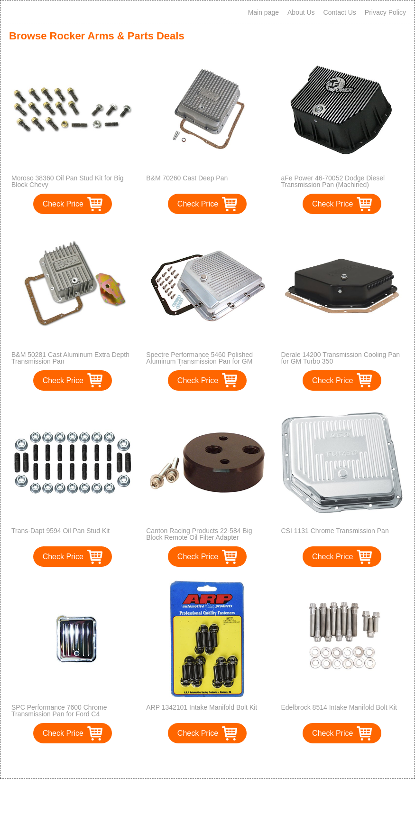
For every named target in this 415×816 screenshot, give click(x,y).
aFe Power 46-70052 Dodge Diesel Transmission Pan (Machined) (333, 181)
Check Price (63, 204)
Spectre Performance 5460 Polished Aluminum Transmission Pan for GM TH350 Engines (199, 361)
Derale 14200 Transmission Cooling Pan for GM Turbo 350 (340, 358)
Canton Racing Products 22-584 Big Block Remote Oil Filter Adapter (199, 534)
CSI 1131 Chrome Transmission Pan (334, 531)
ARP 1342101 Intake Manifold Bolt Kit (201, 707)
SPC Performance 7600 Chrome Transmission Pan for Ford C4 (59, 710)
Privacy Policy (385, 12)
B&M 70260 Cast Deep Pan (187, 178)
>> (225, 762)
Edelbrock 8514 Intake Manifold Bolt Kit (339, 707)
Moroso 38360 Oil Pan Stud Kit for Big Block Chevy (67, 181)
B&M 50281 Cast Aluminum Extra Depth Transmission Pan (70, 358)
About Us (301, 12)
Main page (263, 12)
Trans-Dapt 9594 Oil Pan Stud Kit (60, 531)
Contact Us (339, 12)
